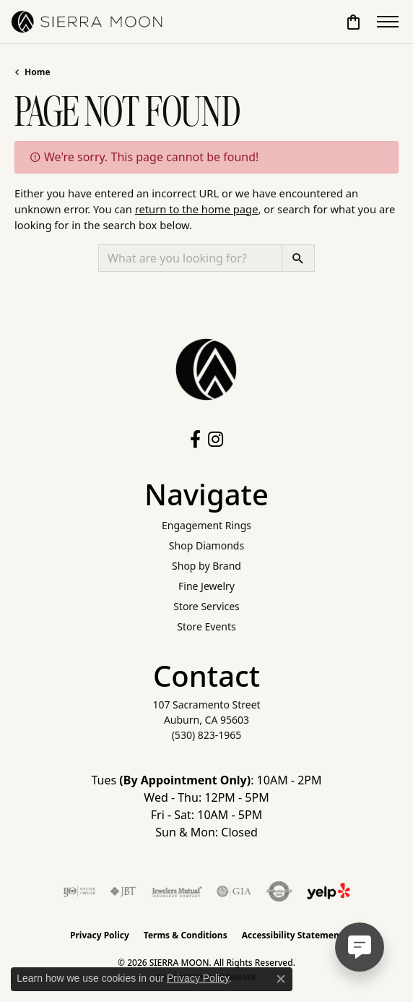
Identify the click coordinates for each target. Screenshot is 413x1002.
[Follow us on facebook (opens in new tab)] (195, 439)
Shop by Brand (206, 566)
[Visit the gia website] (234, 891)
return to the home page (196, 209)
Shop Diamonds (206, 545)
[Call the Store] (207, 735)
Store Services (206, 606)
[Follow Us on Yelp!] (328, 891)
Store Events (206, 626)
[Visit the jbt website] (123, 891)
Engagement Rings (206, 525)
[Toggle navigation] (388, 21)
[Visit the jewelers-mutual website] (176, 891)
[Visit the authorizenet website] (279, 891)
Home (38, 72)
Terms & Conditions (185, 935)
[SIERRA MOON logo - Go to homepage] (87, 21)
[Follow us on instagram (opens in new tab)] (215, 439)
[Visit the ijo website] (79, 891)
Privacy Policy (99, 935)
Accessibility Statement (292, 935)
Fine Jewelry (206, 586)
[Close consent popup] (281, 979)
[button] (353, 21)
